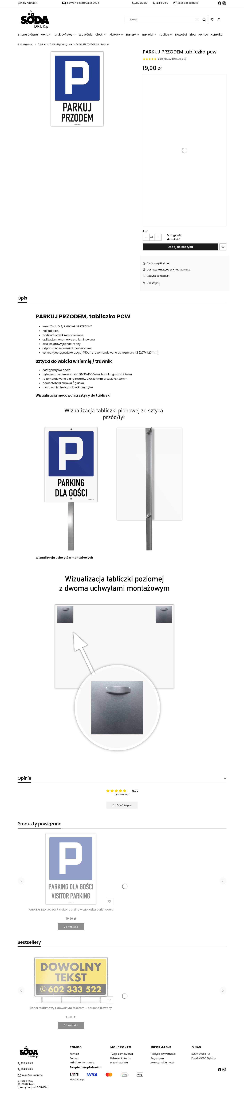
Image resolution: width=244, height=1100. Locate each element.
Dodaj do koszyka (180, 247)
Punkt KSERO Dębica (203, 1058)
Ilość (145, 231)
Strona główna (25, 44)
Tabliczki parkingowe (61, 44)
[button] (204, 19)
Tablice (41, 44)
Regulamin (157, 1058)
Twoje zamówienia (121, 1054)
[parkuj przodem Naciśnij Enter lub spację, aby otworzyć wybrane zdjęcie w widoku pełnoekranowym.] (77, 89)
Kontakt (74, 1054)
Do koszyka (71, 926)
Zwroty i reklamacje (163, 1062)
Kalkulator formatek (82, 1062)
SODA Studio (199, 1054)
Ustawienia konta (120, 1058)
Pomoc (74, 1058)
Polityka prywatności (163, 1054)
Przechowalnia (119, 1062)
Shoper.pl (79, 1079)
